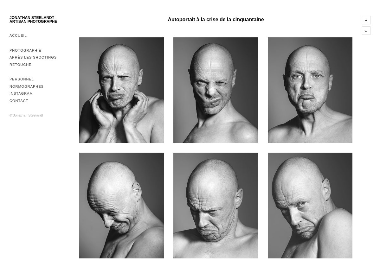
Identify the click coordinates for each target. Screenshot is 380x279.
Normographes (27, 86)
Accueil (18, 35)
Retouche (21, 65)
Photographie (25, 50)
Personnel (22, 79)
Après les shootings (33, 57)
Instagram (21, 93)
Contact (19, 101)
